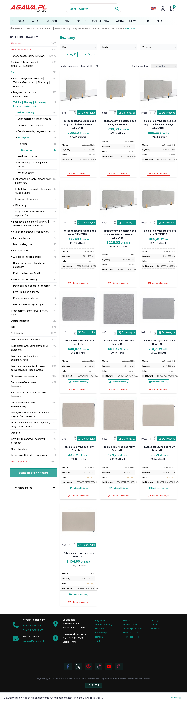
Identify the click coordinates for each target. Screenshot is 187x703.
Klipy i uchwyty (21, 238)
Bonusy (82, 21)
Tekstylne (23, 137)
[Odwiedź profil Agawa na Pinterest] (88, 666)
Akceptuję (176, 697)
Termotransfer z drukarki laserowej (25, 384)
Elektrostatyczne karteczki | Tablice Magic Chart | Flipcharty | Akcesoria (31, 82)
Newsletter (139, 21)
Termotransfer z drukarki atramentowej (25, 404)
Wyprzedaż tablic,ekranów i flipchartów (30, 213)
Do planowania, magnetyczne (34, 131)
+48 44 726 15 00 (33, 629)
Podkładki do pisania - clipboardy (31, 285)
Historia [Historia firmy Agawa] (99, 636)
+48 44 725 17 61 (32, 625)
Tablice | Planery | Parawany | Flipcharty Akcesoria (30, 104)
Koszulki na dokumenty (26, 291)
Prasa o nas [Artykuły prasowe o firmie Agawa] (129, 620)
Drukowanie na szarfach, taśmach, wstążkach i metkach (30, 424)
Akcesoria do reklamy (25, 279)
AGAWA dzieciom (131, 624)
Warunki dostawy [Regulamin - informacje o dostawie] (103, 624)
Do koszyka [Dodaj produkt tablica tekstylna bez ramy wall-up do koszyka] (86, 545)
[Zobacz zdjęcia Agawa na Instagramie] (119, 666)
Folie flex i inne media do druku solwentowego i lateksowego (28, 368)
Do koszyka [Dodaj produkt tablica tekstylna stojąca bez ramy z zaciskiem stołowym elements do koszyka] (86, 112)
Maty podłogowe (22, 244)
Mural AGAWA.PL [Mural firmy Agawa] (131, 632)
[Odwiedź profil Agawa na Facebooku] (68, 666)
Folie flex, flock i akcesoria (25, 339)
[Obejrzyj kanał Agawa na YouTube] (108, 666)
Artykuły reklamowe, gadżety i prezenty (28, 440)
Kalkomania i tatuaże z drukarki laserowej (28, 394)
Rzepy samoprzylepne (25, 298)
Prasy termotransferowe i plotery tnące (29, 312)
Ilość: (63, 112)
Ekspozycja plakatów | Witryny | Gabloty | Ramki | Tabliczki (31, 223)
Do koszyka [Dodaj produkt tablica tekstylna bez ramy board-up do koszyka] (86, 332)
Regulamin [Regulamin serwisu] (100, 620)
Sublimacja (17, 333)
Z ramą (24, 143)
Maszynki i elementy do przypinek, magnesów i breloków (30, 414)
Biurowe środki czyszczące (28, 304)
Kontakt (160, 21)
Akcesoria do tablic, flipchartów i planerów (33, 180)
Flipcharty (20, 205)
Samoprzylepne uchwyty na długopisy (29, 265)
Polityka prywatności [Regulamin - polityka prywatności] (133, 628)
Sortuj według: (140, 66)
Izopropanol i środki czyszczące (29, 455)
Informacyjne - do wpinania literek (33, 164)
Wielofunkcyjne (26, 172)
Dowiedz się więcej (92, 698)
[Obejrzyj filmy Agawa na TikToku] (98, 666)
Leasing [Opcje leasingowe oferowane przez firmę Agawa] (155, 620)
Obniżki (66, 21)
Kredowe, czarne (27, 156)
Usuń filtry (88, 54)
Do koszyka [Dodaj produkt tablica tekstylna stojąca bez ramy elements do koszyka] (126, 112)
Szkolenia (100, 21)
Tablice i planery (24, 112)
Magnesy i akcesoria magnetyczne (24, 94)
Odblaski (15, 432)
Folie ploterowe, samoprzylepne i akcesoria (29, 347)
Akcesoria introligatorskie (27, 256)
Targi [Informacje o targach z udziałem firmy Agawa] (97, 641)
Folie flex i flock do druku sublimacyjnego (25, 357)
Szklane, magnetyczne (30, 125)
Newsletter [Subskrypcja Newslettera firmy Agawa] (156, 628)
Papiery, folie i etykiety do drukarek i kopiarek (25, 64)
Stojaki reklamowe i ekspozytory (31, 231)
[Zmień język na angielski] (154, 9)
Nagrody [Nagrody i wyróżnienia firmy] (99, 628)
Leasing (118, 21)
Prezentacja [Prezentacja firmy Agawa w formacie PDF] (101, 632)
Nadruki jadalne (19, 449)
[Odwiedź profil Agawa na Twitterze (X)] (78, 666)
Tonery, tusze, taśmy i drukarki (28, 55)
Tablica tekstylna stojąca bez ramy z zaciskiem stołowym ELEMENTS (79, 124)
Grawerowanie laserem (24, 376)
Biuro (14, 72)
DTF (13, 327)
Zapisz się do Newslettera (34, 472)
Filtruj (71, 54)
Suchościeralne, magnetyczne (34, 118)
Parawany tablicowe (26, 199)
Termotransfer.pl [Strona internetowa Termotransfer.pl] (131, 636)
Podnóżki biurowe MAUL (27, 273)
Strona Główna (25, 21)
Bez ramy (26, 150)
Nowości (49, 21)
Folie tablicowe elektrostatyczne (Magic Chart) (33, 191)
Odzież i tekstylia (20, 320)
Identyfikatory (20, 250)
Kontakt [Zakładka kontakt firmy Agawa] (154, 624)
